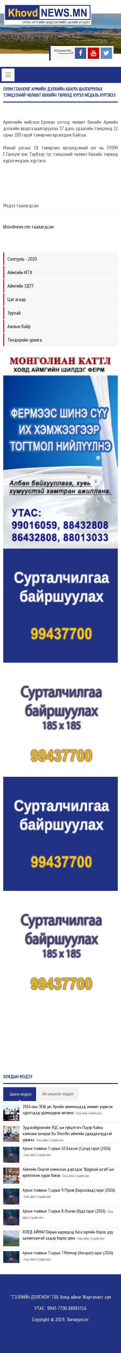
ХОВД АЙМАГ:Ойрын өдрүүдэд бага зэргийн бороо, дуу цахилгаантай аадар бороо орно (68, 1235)
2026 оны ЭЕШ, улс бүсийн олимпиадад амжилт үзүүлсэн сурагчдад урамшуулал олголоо (68, 1110)
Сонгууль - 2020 (22, 258)
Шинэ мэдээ (20, 1094)
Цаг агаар (16, 299)
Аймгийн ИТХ (19, 272)
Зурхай (14, 312)
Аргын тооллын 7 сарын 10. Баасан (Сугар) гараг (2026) (66, 1148)
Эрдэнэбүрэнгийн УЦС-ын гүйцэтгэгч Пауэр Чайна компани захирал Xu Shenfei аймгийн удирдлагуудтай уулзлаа (67, 1133)
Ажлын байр (19, 326)
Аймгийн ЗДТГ (20, 285)
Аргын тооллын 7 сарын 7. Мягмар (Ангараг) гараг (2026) (68, 1253)
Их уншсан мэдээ (57, 1094)
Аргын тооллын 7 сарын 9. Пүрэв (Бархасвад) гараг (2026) (69, 1190)
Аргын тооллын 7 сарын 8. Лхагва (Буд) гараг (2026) (64, 1211)
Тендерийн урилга (24, 339)
